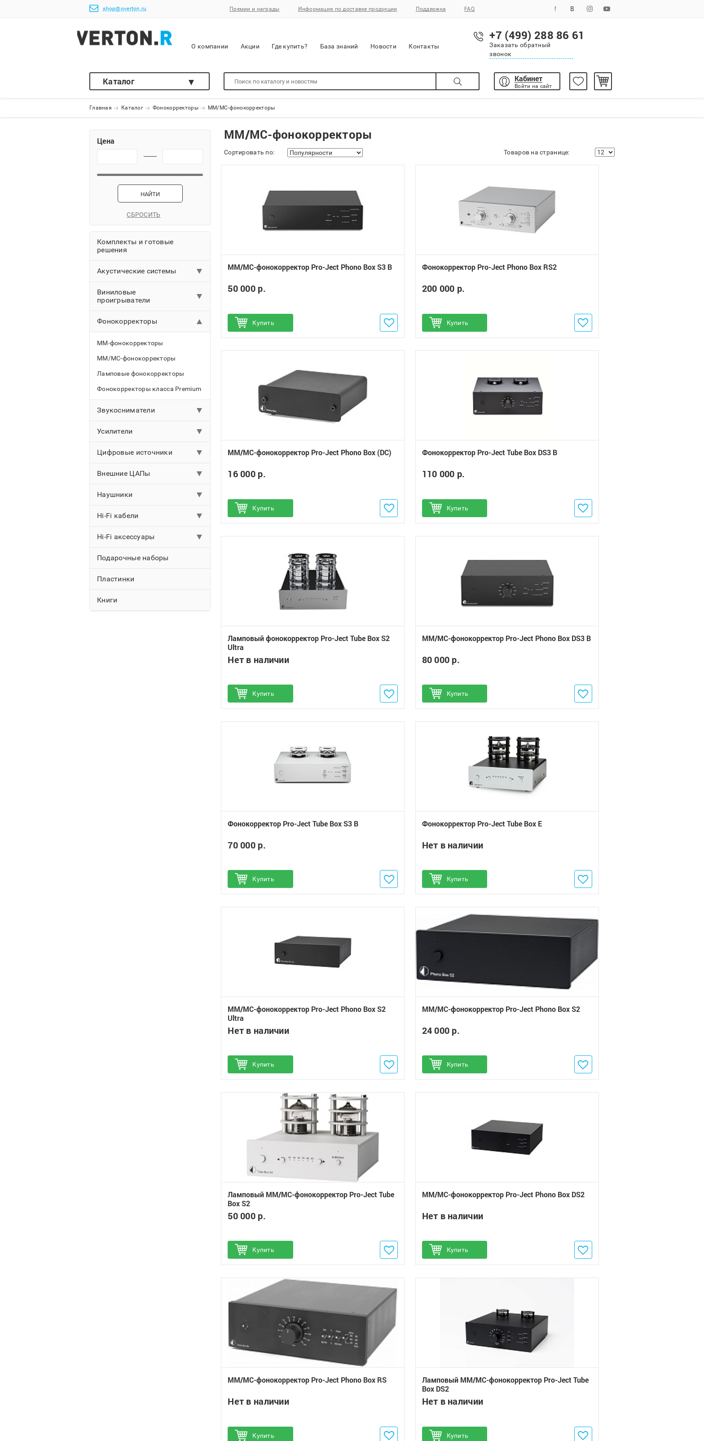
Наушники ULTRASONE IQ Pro (415, 1183)
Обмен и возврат (236, 1365)
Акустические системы (136, 276)
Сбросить (150, 220)
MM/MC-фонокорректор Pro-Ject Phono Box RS (279, 1020)
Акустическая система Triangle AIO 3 (553, 1143)
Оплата (100, 1365)
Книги (107, 605)
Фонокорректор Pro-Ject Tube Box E (415, 649)
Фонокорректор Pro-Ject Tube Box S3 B (281, 649)
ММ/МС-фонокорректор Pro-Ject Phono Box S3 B (279, 277)
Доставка (104, 1378)
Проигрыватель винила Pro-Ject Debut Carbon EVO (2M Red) (279, 1184)
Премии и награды (254, 9)
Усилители (115, 436)
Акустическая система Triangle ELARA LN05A (546, 1224)
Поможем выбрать (118, 1392)
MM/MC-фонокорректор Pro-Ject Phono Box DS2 (549, 834)
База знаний (377, 40)
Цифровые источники (134, 457)
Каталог (119, 81)
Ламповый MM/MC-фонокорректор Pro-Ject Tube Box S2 (415, 838)
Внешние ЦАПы (123, 478)
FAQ (469, 9)
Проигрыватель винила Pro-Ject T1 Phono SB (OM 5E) (281, 1143)
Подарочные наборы (133, 563)
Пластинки (116, 584)
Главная (100, 108)
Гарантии (225, 1351)
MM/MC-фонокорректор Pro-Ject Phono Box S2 (279, 834)
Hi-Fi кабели (117, 521)
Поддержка (431, 9)
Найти (150, 199)
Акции (287, 40)
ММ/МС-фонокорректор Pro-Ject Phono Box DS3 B (549, 463)
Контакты (462, 40)
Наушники (114, 500)
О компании (247, 40)
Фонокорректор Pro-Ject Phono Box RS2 (418, 277)
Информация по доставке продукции (347, 9)
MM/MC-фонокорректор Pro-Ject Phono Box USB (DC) (549, 1020)
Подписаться (568, 1290)
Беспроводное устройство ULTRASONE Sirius (414, 1224)
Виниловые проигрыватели (123, 301)
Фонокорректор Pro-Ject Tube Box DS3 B (281, 463)
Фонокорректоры (175, 108)
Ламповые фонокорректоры (140, 378)
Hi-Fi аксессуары (125, 542)
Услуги (221, 1392)
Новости (422, 40)
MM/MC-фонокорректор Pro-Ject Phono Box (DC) (549, 277)
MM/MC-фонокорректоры (136, 363)
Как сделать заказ (117, 1351)
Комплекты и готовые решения (135, 251)
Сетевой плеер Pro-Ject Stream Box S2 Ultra (281, 1225)
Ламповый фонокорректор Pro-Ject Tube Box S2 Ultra (418, 463)
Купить (266, 328)
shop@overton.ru (117, 8)
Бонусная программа (243, 1378)
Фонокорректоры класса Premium (149, 394)
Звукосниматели (126, 415)
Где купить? (328, 40)
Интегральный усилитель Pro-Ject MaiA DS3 (551, 1183)
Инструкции (229, 1405)
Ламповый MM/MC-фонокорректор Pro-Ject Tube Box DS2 (415, 1024)
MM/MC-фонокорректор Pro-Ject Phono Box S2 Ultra (549, 649)
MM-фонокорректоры (130, 348)
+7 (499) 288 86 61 (399, 1351)
